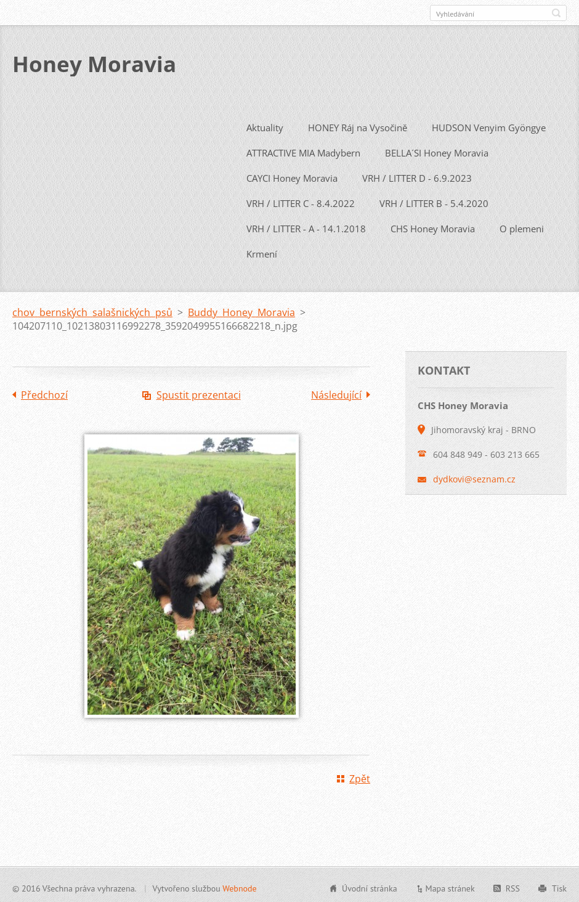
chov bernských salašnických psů (92, 310)
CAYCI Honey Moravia (292, 175)
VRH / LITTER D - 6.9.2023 (417, 175)
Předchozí (44, 392)
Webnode (239, 886)
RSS (513, 886)
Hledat (556, 13)
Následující (336, 392)
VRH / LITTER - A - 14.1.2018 (306, 226)
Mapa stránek (450, 886)
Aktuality (264, 125)
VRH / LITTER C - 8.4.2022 (300, 201)
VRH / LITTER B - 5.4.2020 (433, 201)
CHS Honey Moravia (433, 226)
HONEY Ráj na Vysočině (357, 125)
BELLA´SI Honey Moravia (436, 150)
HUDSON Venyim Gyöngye (489, 125)
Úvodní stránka (369, 886)
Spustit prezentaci (198, 392)
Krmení (261, 251)
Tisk (559, 886)
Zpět (359, 776)
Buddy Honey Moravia (241, 310)
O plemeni (522, 226)
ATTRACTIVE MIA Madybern (303, 150)
